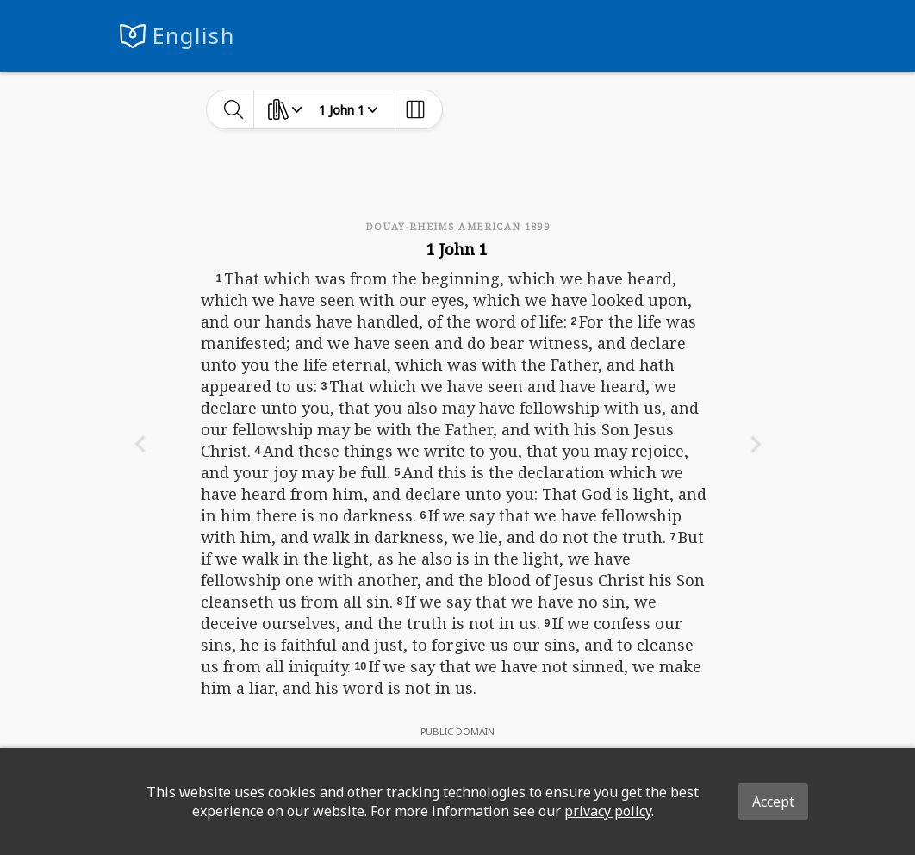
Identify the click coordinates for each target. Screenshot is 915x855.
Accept (773, 801)
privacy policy (607, 811)
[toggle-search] (234, 109)
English (193, 36)
